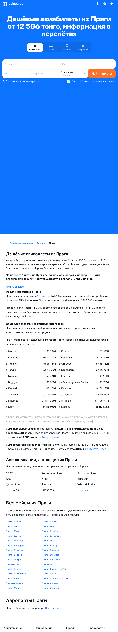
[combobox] (30, 64)
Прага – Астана (13, 521)
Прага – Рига (48, 540)
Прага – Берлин (13, 569)
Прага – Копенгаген (16, 573)
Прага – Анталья (50, 583)
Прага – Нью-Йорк (15, 540)
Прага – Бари (12, 564)
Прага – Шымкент (15, 536)
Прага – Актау (49, 573)
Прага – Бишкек (14, 555)
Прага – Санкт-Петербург (54, 569)
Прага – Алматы (50, 521)
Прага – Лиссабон (51, 559)
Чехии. (41, 296)
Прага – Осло (12, 588)
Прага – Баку (48, 564)
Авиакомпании (13, 628)
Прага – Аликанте (14, 583)
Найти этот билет (48, 437)
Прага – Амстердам (15, 545)
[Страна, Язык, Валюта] (112, 4)
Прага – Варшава (50, 588)
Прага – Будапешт (51, 550)
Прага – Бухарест (50, 555)
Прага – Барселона (51, 536)
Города (70, 628)
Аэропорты (97, 628)
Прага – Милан (13, 531)
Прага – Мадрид (14, 559)
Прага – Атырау (49, 545)
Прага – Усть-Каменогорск (55, 578)
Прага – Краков (13, 578)
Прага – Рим (48, 526)
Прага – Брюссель (15, 550)
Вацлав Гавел (53, 608)
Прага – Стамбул (50, 531)
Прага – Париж (13, 526)
